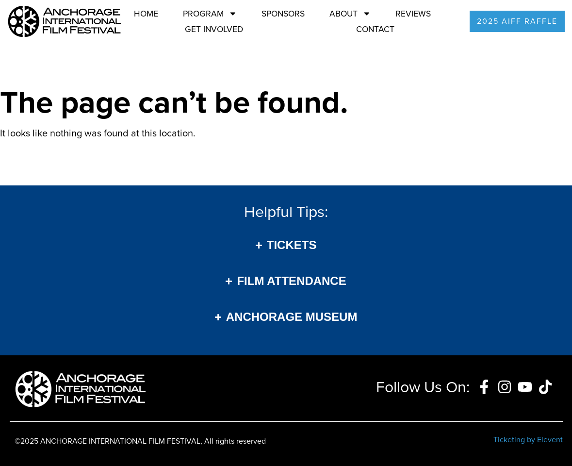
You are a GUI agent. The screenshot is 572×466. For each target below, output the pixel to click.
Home (146, 13)
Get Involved (214, 29)
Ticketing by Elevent (528, 439)
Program (210, 13)
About (350, 13)
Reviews (413, 13)
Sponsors (283, 13)
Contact (375, 29)
